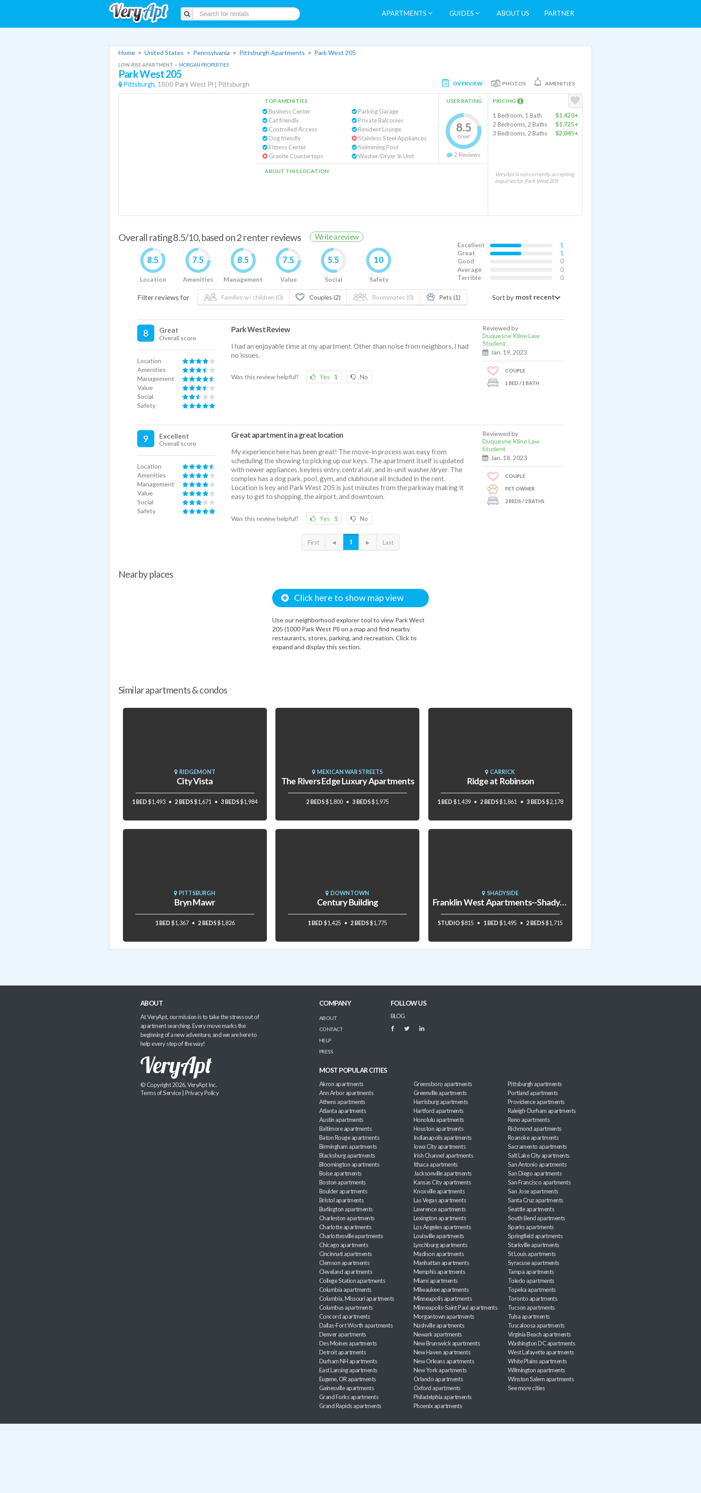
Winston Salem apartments (541, 1379)
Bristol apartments (341, 1200)
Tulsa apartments (528, 1316)
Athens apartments (342, 1101)
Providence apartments (536, 1101)
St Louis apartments (532, 1253)
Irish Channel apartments (443, 1155)
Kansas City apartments (442, 1182)
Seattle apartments (531, 1209)
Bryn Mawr (194, 902)
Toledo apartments (531, 1280)
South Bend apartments (536, 1218)
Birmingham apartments (348, 1146)
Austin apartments (341, 1119)
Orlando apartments (438, 1379)
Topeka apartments (532, 1289)
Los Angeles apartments (442, 1227)
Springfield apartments (535, 1235)
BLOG (398, 1015)
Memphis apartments (439, 1271)
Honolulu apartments (439, 1119)
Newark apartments (438, 1334)
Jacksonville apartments (443, 1173)
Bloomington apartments (349, 1164)
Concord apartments (344, 1316)
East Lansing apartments (348, 1370)
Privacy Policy (202, 1092)
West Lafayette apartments (541, 1352)
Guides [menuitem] (464, 13)
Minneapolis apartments (443, 1298)
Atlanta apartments (342, 1110)
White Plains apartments (537, 1361)
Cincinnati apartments (345, 1253)
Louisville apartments (439, 1235)
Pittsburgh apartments (535, 1083)
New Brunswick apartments (447, 1343)
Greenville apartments (440, 1092)
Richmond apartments (535, 1128)
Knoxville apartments (439, 1191)
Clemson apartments (344, 1262)
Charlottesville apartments (351, 1235)
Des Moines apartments (348, 1343)
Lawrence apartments (440, 1209)
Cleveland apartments (345, 1271)
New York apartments (440, 1370)
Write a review (337, 236)
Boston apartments (342, 1182)
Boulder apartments (343, 1191)
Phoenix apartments (438, 1405)
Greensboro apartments (443, 1083)
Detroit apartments (342, 1352)
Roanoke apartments (533, 1137)
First (313, 542)
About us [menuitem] (513, 13)
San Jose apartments (533, 1191)
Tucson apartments (531, 1307)
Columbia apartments (345, 1289)
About (328, 1018)
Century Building (347, 902)
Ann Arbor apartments (346, 1092)
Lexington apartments (440, 1218)
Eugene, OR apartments (347, 1379)
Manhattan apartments (441, 1262)
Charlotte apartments (345, 1227)
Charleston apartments (347, 1218)
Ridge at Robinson (500, 781)
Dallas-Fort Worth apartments (356, 1325)
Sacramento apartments (537, 1146)
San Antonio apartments (537, 1164)
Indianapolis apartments (443, 1137)
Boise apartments (340, 1173)
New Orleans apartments (444, 1361)
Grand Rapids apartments (350, 1405)
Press (326, 1051)
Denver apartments (342, 1334)
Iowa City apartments (439, 1146)
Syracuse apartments (533, 1262)
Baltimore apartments (345, 1128)
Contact (330, 1029)
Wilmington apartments (536, 1370)
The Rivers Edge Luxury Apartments (347, 781)
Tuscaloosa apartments (536, 1325)
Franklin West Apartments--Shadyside (504, 902)
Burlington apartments (346, 1209)
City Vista (195, 781)
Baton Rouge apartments (349, 1137)
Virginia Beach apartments (539, 1334)
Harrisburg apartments (441, 1101)
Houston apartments (438, 1128)
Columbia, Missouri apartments (356, 1298)
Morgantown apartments (444, 1316)
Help (325, 1040)
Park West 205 (335, 52)
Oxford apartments (437, 1387)
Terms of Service (160, 1092)
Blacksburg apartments (347, 1155)
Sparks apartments (531, 1227)
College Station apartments (352, 1280)
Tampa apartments (530, 1271)
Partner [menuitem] (559, 13)
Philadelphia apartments (443, 1396)
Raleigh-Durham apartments (542, 1110)
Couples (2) (318, 297)
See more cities (526, 1387)
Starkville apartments (533, 1244)
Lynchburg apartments (440, 1244)
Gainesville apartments (346, 1387)
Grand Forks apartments (348, 1396)
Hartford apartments (439, 1110)
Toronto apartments (532, 1298)
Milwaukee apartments (441, 1289)
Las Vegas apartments (440, 1200)
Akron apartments (341, 1083)
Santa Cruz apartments (535, 1200)
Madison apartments (439, 1253)
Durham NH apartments (348, 1361)
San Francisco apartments (539, 1182)
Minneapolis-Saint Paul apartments (455, 1307)
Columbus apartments (346, 1307)
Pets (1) (444, 297)
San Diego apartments (535, 1173)
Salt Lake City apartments (539, 1155)
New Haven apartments (442, 1352)
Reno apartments (528, 1119)
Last (388, 542)
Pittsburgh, (139, 84)
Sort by (503, 297)
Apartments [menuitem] (407, 13)
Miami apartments (435, 1280)
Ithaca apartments (436, 1164)
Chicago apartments (343, 1244)
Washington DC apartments (541, 1343)
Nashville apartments (439, 1325)
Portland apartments (533, 1092)
